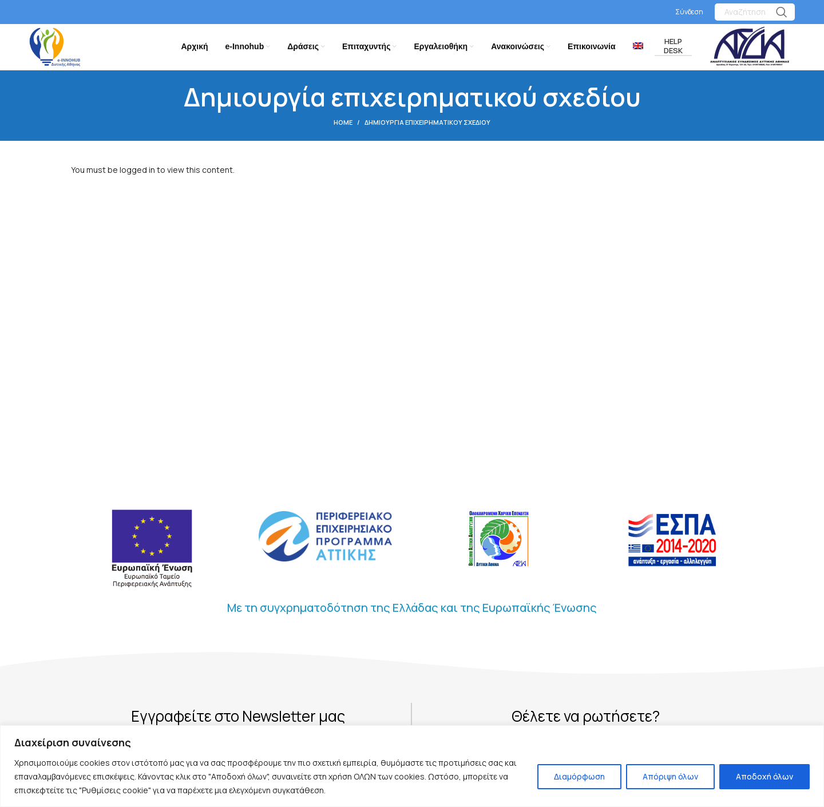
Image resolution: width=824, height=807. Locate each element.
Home (343, 125)
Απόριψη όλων (670, 776)
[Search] (755, 12)
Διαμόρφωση (579, 776)
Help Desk (673, 48)
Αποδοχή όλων (764, 776)
